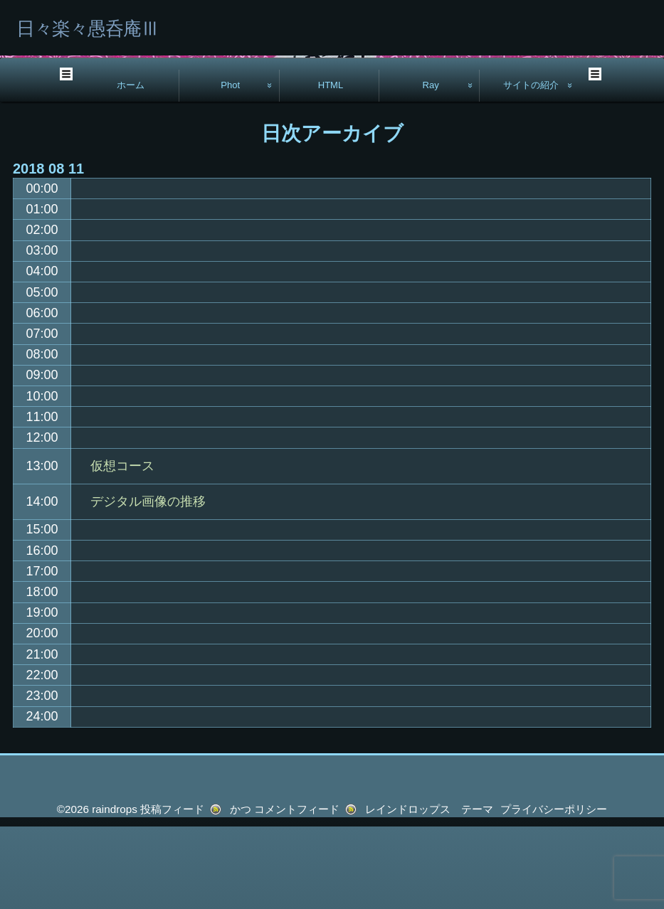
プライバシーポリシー (553, 892)
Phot (230, 167)
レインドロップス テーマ (429, 892)
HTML (331, 167)
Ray (431, 167)
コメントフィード (296, 892)
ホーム (130, 167)
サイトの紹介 (531, 167)
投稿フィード (172, 892)
